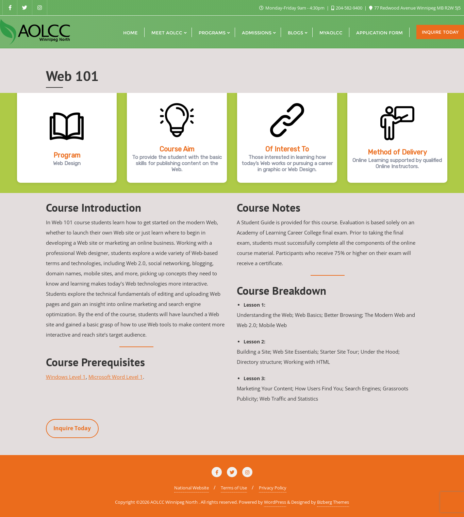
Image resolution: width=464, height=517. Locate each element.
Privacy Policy (272, 488)
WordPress (275, 502)
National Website (191, 488)
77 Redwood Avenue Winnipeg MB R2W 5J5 (415, 8)
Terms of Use (234, 488)
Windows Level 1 (66, 376)
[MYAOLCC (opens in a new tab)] (331, 32)
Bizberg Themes (333, 502)
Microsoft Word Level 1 (115, 376)
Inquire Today (440, 32)
